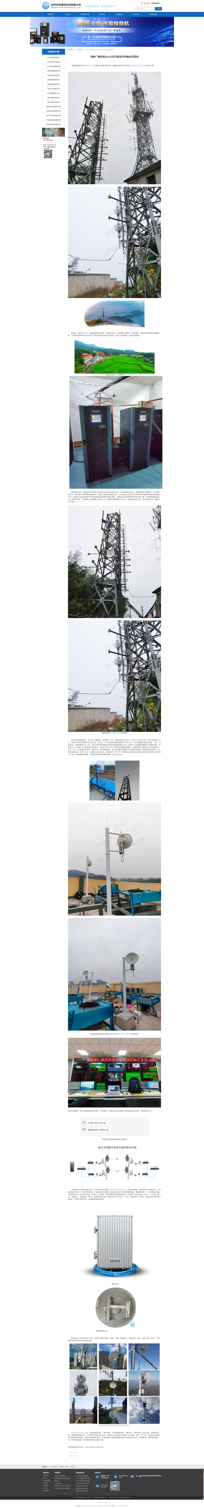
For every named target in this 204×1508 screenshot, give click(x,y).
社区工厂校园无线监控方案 (53, 115)
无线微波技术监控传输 (79, 1433)
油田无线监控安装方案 (54, 75)
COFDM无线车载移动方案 (53, 66)
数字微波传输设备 (125, 1034)
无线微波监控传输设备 (138, 65)
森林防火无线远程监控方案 (53, 106)
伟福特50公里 (89, 65)
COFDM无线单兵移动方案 (53, 62)
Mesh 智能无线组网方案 (53, 57)
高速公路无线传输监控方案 (53, 111)
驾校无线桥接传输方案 (54, 97)
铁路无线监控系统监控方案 (53, 124)
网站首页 (71, 49)
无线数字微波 (115, 733)
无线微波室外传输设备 (117, 1189)
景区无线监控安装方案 (54, 84)
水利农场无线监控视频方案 (53, 120)
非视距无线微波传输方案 (53, 71)
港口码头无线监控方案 (54, 88)
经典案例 (80, 49)
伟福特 (111, 747)
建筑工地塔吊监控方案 (54, 102)
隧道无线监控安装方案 (54, 79)
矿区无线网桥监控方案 (54, 93)
